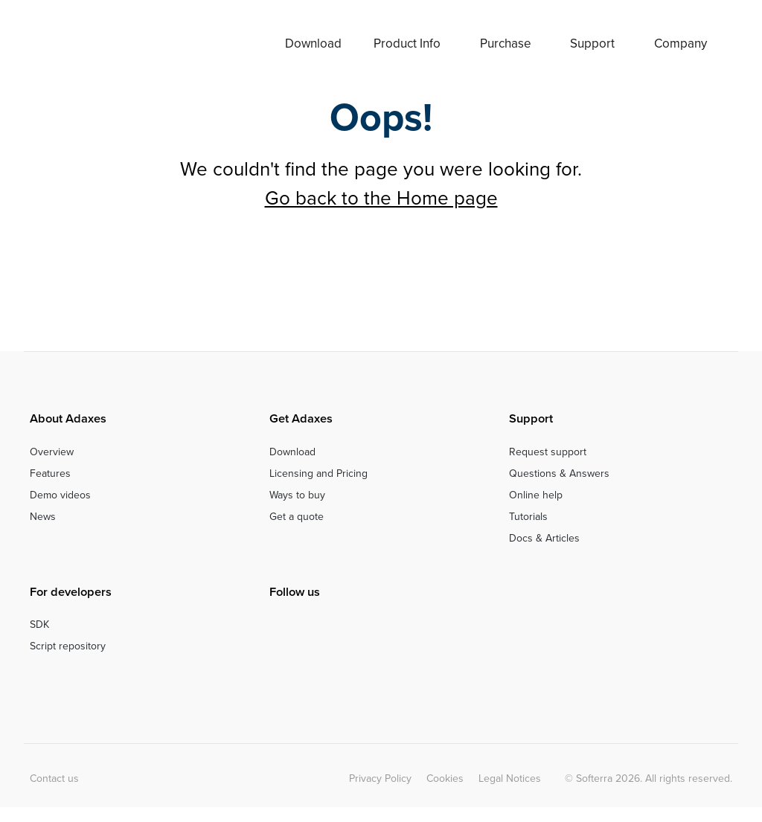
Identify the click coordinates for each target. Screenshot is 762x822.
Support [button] (592, 43)
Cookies (445, 778)
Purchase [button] (505, 43)
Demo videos (60, 495)
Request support (547, 452)
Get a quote (296, 516)
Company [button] (680, 43)
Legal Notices (509, 778)
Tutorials (528, 516)
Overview (52, 452)
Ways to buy (297, 495)
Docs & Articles (544, 538)
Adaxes (91, 43)
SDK (39, 624)
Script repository (68, 646)
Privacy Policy (380, 778)
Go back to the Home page (381, 198)
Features (50, 473)
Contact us (54, 778)
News (43, 516)
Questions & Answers (559, 473)
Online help (536, 495)
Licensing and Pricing (318, 473)
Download (313, 43)
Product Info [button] (407, 43)
